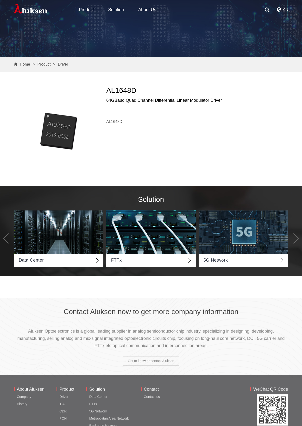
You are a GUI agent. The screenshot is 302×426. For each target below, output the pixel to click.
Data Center (98, 419)
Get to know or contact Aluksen (151, 386)
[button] (6, 238)
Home (25, 64)
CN (282, 9)
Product (86, 9)
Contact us (152, 419)
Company (24, 419)
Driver (63, 64)
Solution (116, 9)
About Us (147, 9)
